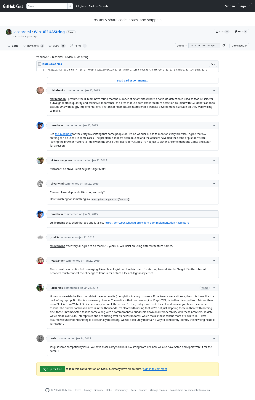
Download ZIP (239, 45)
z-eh (53, 338)
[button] (223, 45)
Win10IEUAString (49, 31)
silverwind (57, 183)
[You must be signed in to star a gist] (222, 31)
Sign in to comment (155, 369)
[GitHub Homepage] (47, 390)
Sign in (230, 6)
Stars (57, 46)
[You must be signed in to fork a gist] (241, 31)
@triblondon (58, 99)
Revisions (33, 46)
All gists (81, 6)
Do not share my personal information (190, 390)
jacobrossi (22, 31)
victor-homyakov (61, 160)
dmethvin (57, 125)
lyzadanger (58, 260)
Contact (143, 390)
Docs (133, 390)
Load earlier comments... (132, 80)
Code (12, 45)
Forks (78, 46)
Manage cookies (158, 390)
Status (109, 390)
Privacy (88, 390)
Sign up (245, 6)
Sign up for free (52, 369)
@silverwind (57, 222)
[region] (128, 70)
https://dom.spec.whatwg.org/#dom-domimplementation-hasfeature (147, 222)
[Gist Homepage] (13, 6)
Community (121, 390)
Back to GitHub (98, 6)
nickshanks (58, 90)
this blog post (63, 134)
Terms (78, 390)
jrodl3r (55, 237)
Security (98, 390)
